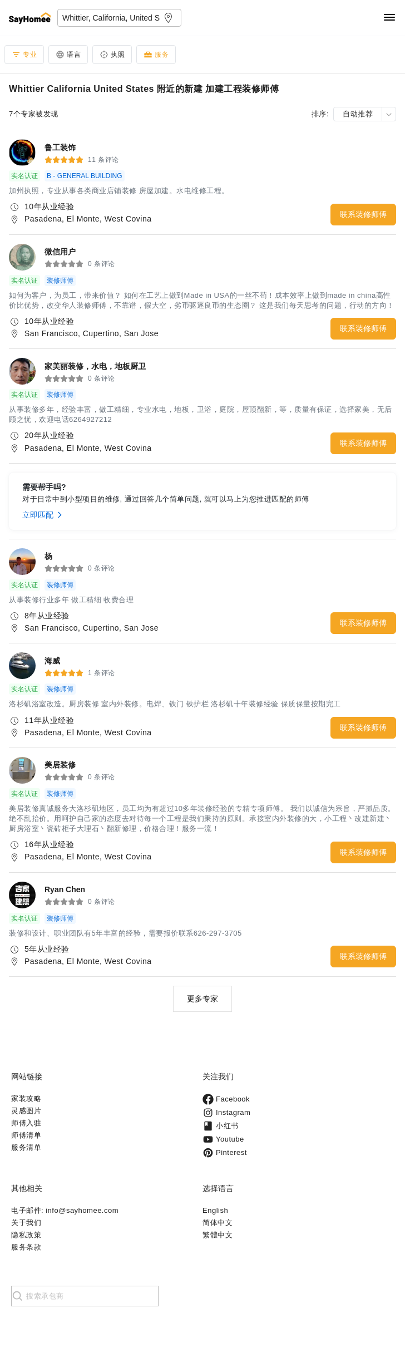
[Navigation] (389, 18)
